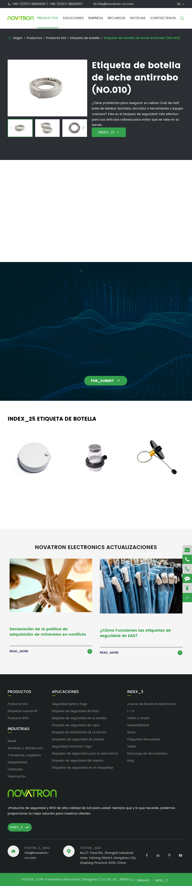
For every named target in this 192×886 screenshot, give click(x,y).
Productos (47, 18)
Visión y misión (138, 718)
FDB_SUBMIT (108, 381)
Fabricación (17, 776)
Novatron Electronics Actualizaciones (96, 545)
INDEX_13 (108, 132)
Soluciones (73, 18)
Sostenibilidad (138, 725)
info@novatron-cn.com (116, 4)
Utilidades (15, 769)
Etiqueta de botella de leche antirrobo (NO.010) (142, 38)
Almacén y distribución (25, 748)
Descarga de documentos (147, 753)
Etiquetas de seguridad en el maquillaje (82, 767)
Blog (130, 760)
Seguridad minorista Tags (71, 746)
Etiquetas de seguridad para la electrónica (85, 753)
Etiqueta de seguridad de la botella (79, 718)
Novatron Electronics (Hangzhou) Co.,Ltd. (80, 879)
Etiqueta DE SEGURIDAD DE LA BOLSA (79, 732)
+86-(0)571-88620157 (65, 4)
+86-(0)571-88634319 (29, 4)
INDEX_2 (19, 827)
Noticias (138, 18)
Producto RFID (18, 718)
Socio (131, 732)
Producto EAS (56, 38)
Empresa (95, 18)
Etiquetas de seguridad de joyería (78, 739)
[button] (11, 128)
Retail (12, 741)
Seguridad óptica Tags (69, 704)
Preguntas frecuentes (143, 739)
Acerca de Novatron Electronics (151, 704)
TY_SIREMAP (140, 880)
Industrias (18, 729)
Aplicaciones (65, 692)
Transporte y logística (24, 755)
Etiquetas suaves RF (23, 711)
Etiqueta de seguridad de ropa (75, 725)
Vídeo (131, 746)
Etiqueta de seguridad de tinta (75, 711)
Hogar (17, 38)
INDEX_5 (161, 880)
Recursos (116, 18)
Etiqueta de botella (85, 38)
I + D (130, 711)
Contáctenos (163, 18)
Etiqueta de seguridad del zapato (77, 760)
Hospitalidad (17, 762)
